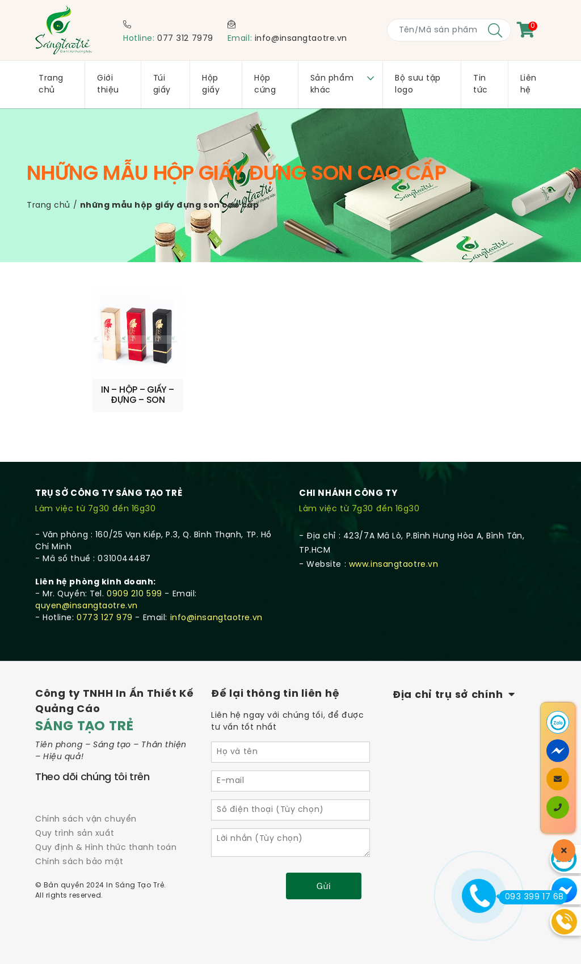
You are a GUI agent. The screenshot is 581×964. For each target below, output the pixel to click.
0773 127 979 (105, 614)
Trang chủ (48, 205)
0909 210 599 (134, 590)
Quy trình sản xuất (74, 830)
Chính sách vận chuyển (86, 815)
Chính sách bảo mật (79, 858)
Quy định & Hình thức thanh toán (105, 844)
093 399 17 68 (531, 897)
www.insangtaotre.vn (394, 561)
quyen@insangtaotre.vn (86, 602)
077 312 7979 (185, 39)
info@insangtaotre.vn (301, 39)
